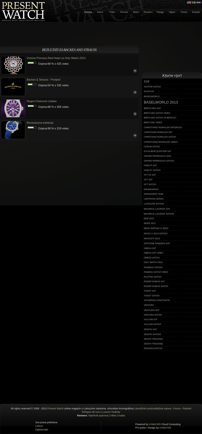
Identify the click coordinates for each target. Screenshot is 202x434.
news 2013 (149, 223)
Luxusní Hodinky (111, 412)
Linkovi (39, 426)
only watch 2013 (153, 262)
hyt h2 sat (150, 175)
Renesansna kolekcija (40, 122)
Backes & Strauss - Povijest (43, 79)
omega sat (150, 248)
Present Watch (55, 408)
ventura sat (152, 310)
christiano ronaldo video (161, 142)
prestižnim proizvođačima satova (153, 408)
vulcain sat (150, 319)
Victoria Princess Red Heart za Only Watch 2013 (56, 58)
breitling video (153, 122)
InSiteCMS (155, 424)
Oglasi (172, 12)
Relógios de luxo (91, 412)
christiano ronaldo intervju (163, 127)
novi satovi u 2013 (156, 228)
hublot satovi (152, 170)
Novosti (124, 12)
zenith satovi (152, 334)
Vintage (160, 12)
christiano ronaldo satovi (160, 137)
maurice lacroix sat (157, 209)
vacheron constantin (157, 300)
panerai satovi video (156, 272)
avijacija (149, 91)
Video (112, 12)
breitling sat (152, 108)
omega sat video (153, 253)
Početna (88, 12)
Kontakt (196, 12)
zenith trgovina (153, 339)
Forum (184, 12)
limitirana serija (153, 199)
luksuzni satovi (154, 203)
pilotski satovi (152, 277)
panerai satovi (153, 267)
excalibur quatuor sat (157, 151)
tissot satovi (152, 296)
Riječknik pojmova (98, 415)
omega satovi (152, 258)
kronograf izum (153, 194)
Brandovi (148, 12)
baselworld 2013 (161, 102)
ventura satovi (153, 315)
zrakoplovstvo (153, 348)
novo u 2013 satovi (155, 233)
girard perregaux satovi (159, 161)
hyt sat (148, 179)
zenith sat (150, 329)
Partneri (187, 408)
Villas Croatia (117, 415)
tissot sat (150, 291)
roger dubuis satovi (156, 286)
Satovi (100, 12)
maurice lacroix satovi (159, 214)
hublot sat (150, 165)
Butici (136, 12)
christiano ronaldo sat (158, 132)
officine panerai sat (157, 243)
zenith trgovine (153, 344)
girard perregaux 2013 (157, 156)
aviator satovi (152, 87)
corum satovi (152, 146)
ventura (149, 305)
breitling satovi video (157, 113)
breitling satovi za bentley (160, 118)
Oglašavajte (41, 429)
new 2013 (149, 218)
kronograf (151, 189)
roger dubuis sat (154, 281)
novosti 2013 (152, 238)
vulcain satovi (152, 324)
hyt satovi (150, 184)
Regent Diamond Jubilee (42, 101)
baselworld (152, 96)
